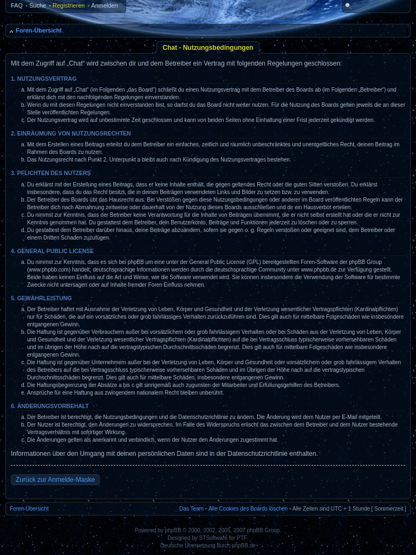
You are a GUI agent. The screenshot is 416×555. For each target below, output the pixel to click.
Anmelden (104, 5)
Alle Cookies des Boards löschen (248, 509)
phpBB (173, 530)
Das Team (191, 509)
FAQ (17, 5)
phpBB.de (244, 545)
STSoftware (213, 538)
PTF (242, 538)
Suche (37, 5)
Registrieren (68, 5)
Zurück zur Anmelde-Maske (55, 479)
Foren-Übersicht (39, 30)
